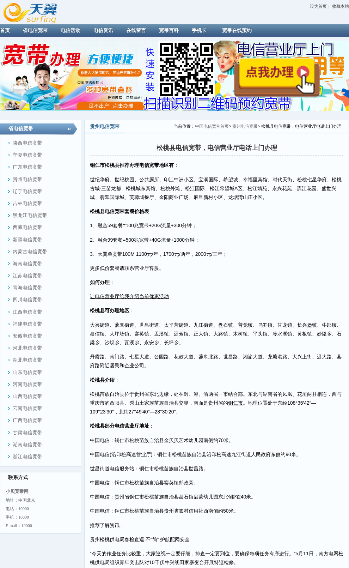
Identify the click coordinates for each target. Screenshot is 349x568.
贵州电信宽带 (245, 126)
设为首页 (318, 6)
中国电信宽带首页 (212, 126)
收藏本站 (340, 6)
